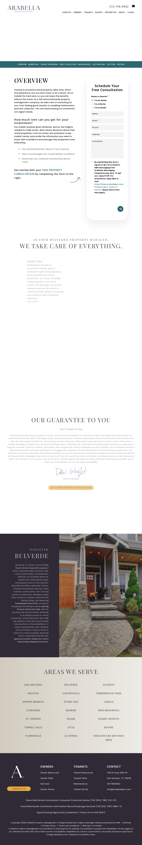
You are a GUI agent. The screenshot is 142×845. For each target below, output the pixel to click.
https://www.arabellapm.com (108, 184)
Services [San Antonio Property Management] (66, 12)
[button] (132, 6)
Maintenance (84, 64)
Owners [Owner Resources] (77, 12)
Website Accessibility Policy (82, 834)
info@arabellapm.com (119, 789)
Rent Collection (68, 64)
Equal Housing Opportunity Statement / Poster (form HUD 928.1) (71, 812)
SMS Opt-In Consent (92, 825)
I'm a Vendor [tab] (100, 108)
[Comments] (107, 148)
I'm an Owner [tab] (100, 100)
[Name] (107, 113)
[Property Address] (62, 47)
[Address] (107, 134)
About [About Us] (122, 12)
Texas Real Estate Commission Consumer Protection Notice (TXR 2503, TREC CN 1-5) (71, 800)
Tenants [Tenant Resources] (88, 12)
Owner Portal (47, 789)
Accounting (99, 64)
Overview (22, 64)
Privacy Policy (101, 187)
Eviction (111, 64)
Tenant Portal (81, 789)
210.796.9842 (118, 6)
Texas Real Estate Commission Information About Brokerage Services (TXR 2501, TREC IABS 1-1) (71, 806)
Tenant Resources (83, 772)
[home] (23, 8)
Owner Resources (49, 772)
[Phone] (107, 127)
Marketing (33, 64)
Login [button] (131, 12)
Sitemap (127, 822)
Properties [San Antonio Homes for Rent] (111, 12)
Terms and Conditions (69, 825)
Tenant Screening (49, 64)
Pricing (121, 64)
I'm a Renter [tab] (100, 104)
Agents (99, 12)
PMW (117, 822)
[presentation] (108, 199)
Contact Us (19, 772)
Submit (107, 47)
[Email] (107, 120)
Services (44, 783)
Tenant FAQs (80, 778)
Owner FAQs (46, 778)
